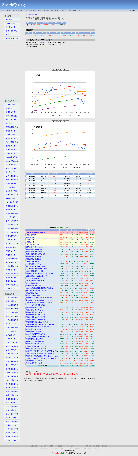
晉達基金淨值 (10, 131)
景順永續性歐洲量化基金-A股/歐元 (37, 322)
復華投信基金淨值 (11, 372)
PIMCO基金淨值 (11, 157)
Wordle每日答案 (68, 446)
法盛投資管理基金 (11, 232)
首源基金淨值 (10, 255)
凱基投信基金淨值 (11, 395)
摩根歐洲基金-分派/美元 (33, 329)
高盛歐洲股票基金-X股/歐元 (35, 307)
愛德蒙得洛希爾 (11, 191)
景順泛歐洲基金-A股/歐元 (34, 312)
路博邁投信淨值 (11, 440)
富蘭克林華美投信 (11, 308)
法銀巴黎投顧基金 (11, 161)
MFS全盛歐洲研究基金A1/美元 (35, 334)
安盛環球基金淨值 (11, 266)
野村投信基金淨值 (11, 305)
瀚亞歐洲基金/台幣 (32, 283)
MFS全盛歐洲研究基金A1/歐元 (35, 232)
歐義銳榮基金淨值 (11, 225)
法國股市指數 (30, 239)
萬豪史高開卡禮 (42, 448)
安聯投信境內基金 (11, 316)
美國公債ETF (54, 10)
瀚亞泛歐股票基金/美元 (33, 285)
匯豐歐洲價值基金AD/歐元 (34, 310)
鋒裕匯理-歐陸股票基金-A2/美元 (36, 344)
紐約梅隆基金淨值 (11, 213)
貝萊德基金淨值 (11, 116)
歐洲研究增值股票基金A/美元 (35, 341)
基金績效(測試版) (11, 38)
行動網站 (59, 446)
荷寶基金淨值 (10, 251)
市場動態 (7, 10)
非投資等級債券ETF (88, 448)
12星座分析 (51, 446)
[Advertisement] (82, 4)
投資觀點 (68, 10)
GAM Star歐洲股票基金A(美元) (35, 305)
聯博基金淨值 (10, 104)
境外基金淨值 (10, 23)
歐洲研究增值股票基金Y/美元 (35, 339)
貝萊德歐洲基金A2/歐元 (33, 261)
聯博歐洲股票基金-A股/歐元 (35, 247)
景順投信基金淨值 (11, 436)
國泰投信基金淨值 (11, 369)
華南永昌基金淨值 (11, 346)
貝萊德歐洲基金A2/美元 (33, 264)
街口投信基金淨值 (11, 350)
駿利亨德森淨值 (11, 183)
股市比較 (40, 10)
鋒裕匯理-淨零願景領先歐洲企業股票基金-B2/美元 (42, 353)
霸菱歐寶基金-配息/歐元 (33, 256)
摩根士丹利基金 (11, 258)
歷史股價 (14, 10)
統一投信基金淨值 (11, 384)
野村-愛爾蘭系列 (11, 247)
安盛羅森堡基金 (11, 262)
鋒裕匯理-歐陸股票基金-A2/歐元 (36, 348)
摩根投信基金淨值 (11, 327)
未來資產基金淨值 (11, 273)
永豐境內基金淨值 (11, 361)
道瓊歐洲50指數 (31, 235)
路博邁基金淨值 (11, 277)
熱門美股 (62, 10)
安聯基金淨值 (10, 138)
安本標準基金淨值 (11, 142)
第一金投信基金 (11, 324)
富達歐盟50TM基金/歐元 (33, 295)
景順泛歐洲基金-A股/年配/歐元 (35, 315)
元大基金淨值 (10, 339)
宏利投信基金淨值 (11, 380)
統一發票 (43, 446)
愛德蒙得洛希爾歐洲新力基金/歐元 (37, 290)
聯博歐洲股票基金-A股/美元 (35, 249)
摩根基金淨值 (10, 134)
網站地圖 (88, 446)
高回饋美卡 (61, 448)
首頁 (2, 10)
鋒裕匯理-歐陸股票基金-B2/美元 (36, 346)
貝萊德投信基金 (11, 425)
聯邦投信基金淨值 (11, 410)
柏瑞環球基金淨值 (11, 179)
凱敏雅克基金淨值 (11, 206)
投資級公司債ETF (79, 448)
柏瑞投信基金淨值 (11, 320)
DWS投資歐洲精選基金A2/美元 (35, 278)
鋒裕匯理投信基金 (11, 414)
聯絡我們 (104, 446)
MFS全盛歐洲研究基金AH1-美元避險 (37, 336)
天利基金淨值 (10, 240)
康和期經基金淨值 (11, 421)
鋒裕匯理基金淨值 (11, 195)
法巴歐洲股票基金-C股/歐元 (34, 271)
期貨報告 (46, 10)
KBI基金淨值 (10, 187)
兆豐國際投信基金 (11, 433)
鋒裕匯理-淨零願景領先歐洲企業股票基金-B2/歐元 (42, 358)
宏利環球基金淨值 (11, 176)
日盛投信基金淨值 (11, 406)
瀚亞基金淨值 (10, 146)
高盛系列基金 (10, 149)
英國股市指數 (30, 237)
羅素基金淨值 (10, 270)
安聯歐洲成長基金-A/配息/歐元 (35, 254)
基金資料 (49, 40)
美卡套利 (49, 448)
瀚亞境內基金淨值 (11, 312)
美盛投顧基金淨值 (11, 221)
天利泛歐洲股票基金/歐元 (34, 363)
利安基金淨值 (10, 172)
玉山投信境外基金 (11, 243)
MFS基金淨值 (10, 198)
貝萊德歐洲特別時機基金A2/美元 (36, 268)
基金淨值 (20, 10)
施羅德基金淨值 (11, 119)
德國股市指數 (30, 242)
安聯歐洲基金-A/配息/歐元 (34, 252)
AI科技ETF (96, 448)
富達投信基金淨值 (11, 301)
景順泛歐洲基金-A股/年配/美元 (35, 317)
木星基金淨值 (10, 164)
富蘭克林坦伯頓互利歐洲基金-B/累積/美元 (39, 302)
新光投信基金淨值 (11, 365)
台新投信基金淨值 (11, 391)
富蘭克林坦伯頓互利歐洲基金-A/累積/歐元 (39, 300)
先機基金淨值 (10, 289)
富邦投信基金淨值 (11, 399)
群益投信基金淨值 (11, 331)
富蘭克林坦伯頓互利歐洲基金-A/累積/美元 (39, 297)
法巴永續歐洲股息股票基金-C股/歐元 (37, 276)
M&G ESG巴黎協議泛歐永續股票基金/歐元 (39, 288)
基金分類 (27, 10)
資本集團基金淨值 (11, 285)
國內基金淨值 (10, 27)
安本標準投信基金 (11, 403)
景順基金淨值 (10, 123)
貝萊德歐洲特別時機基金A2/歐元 (36, 266)
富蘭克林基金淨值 (11, 127)
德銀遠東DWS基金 (12, 342)
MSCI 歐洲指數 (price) (32, 244)
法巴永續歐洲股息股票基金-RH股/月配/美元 (39, 273)
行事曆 (74, 10)
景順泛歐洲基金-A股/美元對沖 (35, 319)
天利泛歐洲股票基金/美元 (34, 360)
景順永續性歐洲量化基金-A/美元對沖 (37, 327)
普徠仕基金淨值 (11, 281)
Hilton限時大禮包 (69, 448)
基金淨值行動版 (11, 31)
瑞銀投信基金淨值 (11, 376)
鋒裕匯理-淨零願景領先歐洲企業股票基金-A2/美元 (42, 351)
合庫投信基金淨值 (11, 387)
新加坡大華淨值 (11, 168)
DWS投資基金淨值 (12, 202)
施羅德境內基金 (11, 335)
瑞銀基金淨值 (10, 153)
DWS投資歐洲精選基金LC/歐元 (35, 281)
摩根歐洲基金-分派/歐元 (33, 331)
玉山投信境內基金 (11, 357)
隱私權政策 (96, 446)
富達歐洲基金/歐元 (32, 293)
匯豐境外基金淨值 (11, 236)
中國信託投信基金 (11, 429)
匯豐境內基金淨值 (11, 354)
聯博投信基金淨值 (11, 297)
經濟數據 (33, 10)
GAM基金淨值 (10, 217)
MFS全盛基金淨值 (31, 14)
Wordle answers (79, 446)
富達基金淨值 (10, 108)
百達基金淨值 (10, 210)
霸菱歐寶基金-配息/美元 (33, 259)
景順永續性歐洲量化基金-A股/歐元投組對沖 (40, 324)
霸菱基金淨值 (10, 112)
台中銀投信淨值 (11, 418)
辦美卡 (80, 10)
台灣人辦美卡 (35, 446)
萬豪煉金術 (55, 448)
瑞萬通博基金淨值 (11, 228)
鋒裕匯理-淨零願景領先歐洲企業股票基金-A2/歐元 (42, 356)
